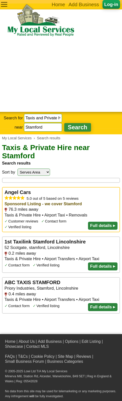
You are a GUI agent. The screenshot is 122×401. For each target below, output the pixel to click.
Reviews (83, 356)
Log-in (111, 4)
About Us (26, 341)
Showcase (14, 346)
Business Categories (65, 361)
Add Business (83, 4)
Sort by (8, 172)
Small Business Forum (24, 361)
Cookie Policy (43, 356)
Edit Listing (91, 341)
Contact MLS (37, 346)
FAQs (10, 356)
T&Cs (23, 356)
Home (58, 4)
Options (71, 341)
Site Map (65, 356)
